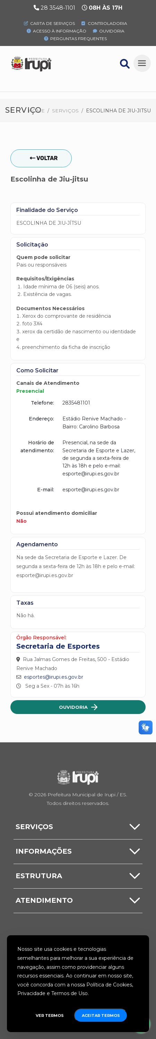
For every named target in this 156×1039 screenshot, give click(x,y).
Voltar (44, 158)
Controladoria (104, 23)
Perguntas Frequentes (75, 38)
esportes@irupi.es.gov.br (53, 677)
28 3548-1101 (58, 7)
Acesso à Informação (56, 31)
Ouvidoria (108, 31)
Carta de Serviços (49, 23)
